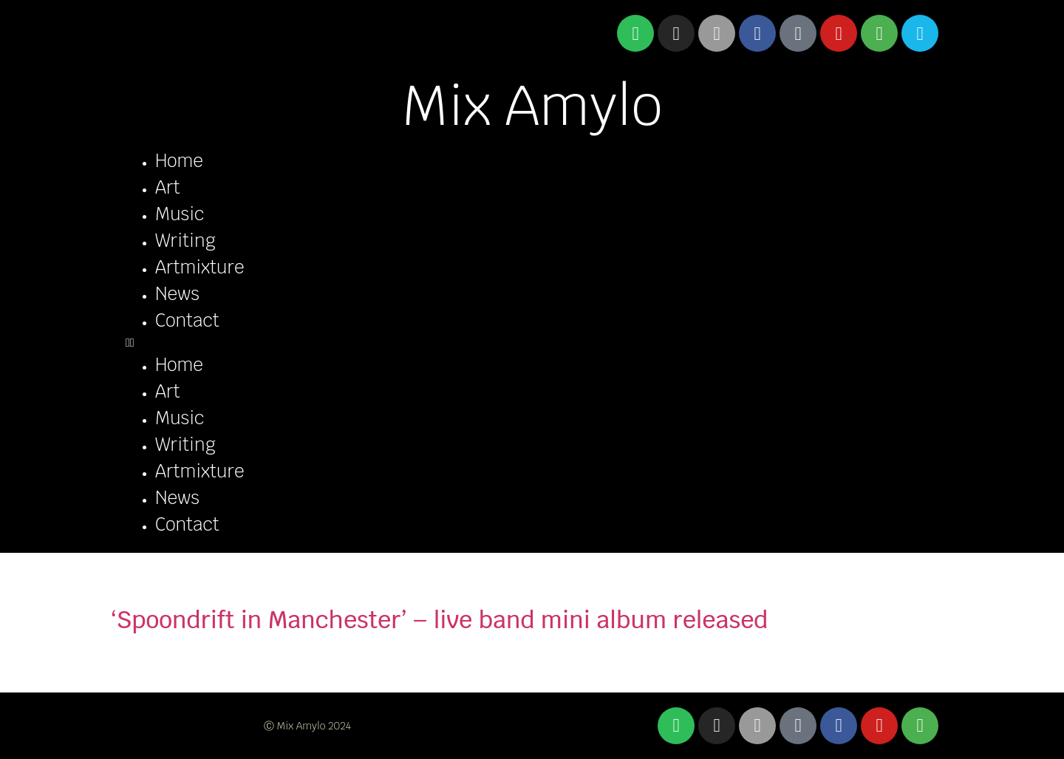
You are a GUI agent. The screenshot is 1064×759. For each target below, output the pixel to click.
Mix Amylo (532, 105)
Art (167, 187)
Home (179, 160)
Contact (187, 320)
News (177, 293)
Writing (185, 240)
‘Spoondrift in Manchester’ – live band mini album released (439, 620)
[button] (532, 343)
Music (179, 213)
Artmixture (200, 267)
